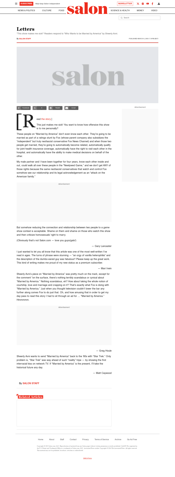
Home (40, 440)
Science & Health (120, 11)
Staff (62, 440)
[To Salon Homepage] (87, 8)
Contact (73, 440)
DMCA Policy (87, 458)
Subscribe (26, 4)
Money (140, 11)
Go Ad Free (132, 440)
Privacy (85, 440)
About (51, 440)
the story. (47, 119)
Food (61, 11)
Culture (47, 11)
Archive (118, 440)
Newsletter (125, 4)
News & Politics (26, 11)
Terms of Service (102, 440)
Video (154, 11)
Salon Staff (25, 39)
